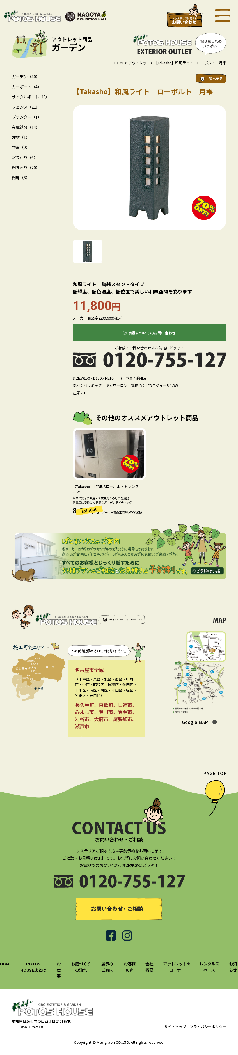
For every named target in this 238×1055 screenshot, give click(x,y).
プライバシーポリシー (208, 1026)
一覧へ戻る (214, 78)
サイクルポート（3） (30, 97)
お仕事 (59, 970)
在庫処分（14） (26, 127)
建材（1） (21, 137)
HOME (119, 62)
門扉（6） (21, 177)
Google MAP (195, 722)
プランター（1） (27, 117)
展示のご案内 (107, 967)
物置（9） (21, 147)
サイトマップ (175, 1026)
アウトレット (139, 62)
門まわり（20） (26, 167)
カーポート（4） (27, 87)
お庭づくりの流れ (81, 967)
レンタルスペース (209, 967)
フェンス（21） (26, 107)
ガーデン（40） (26, 76)
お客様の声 (130, 967)
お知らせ (233, 967)
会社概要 (149, 967)
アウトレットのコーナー (177, 967)
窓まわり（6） (25, 157)
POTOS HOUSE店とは (33, 967)
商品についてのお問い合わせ (152, 333)
